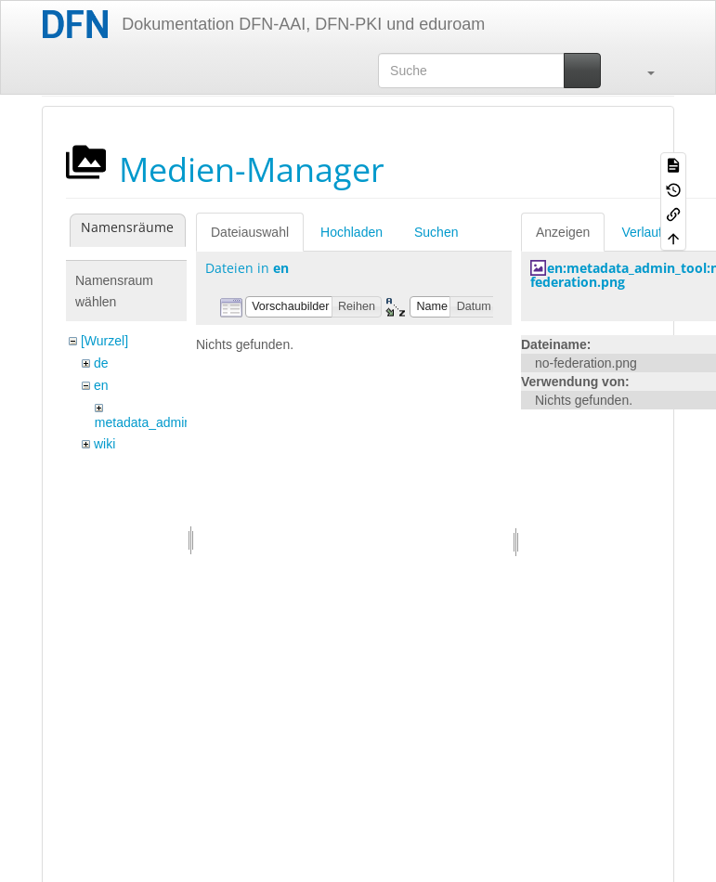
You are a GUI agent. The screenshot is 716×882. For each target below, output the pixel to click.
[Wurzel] (104, 340)
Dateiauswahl (250, 232)
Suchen (436, 232)
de (101, 363)
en (101, 385)
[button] (642, 70)
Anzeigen (563, 232)
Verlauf (641, 232)
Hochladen (351, 232)
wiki (104, 443)
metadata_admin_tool (157, 422)
